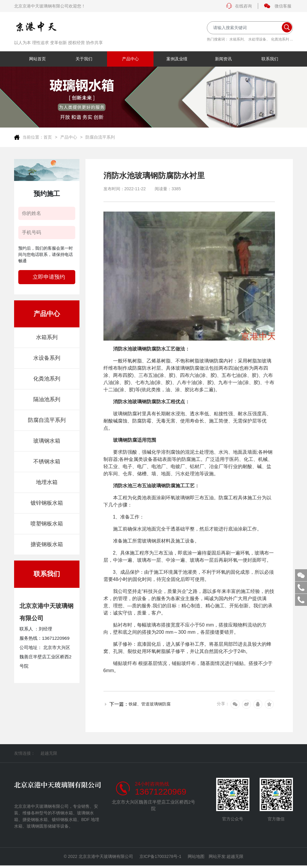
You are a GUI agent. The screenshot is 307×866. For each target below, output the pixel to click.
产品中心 (68, 137)
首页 (47, 137)
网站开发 (217, 856)
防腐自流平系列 (100, 137)
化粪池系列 (280, 39)
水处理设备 (257, 39)
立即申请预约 (49, 277)
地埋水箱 (47, 482)
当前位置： (32, 137)
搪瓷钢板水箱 (47, 544)
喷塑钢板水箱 (47, 524)
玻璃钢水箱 (46, 441)
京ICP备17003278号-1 (160, 856)
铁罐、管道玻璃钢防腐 (150, 704)
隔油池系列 (46, 399)
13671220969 (160, 792)
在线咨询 (239, 6)
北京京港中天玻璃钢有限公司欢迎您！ (49, 6)
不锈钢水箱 (46, 462)
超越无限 (48, 753)
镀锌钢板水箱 (47, 503)
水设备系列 (46, 358)
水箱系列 (236, 39)
